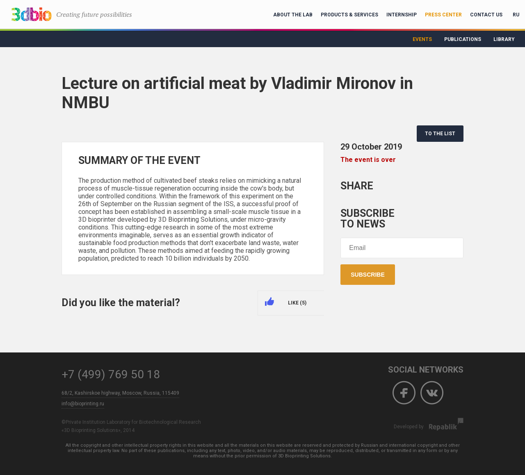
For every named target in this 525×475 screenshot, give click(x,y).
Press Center (443, 15)
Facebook (404, 393)
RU (516, 15)
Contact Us (486, 15)
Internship (401, 15)
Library (504, 39)
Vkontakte (432, 393)
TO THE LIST (440, 133)
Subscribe (367, 274)
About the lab (293, 15)
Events (422, 39)
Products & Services (349, 15)
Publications (462, 39)
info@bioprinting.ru (83, 404)
